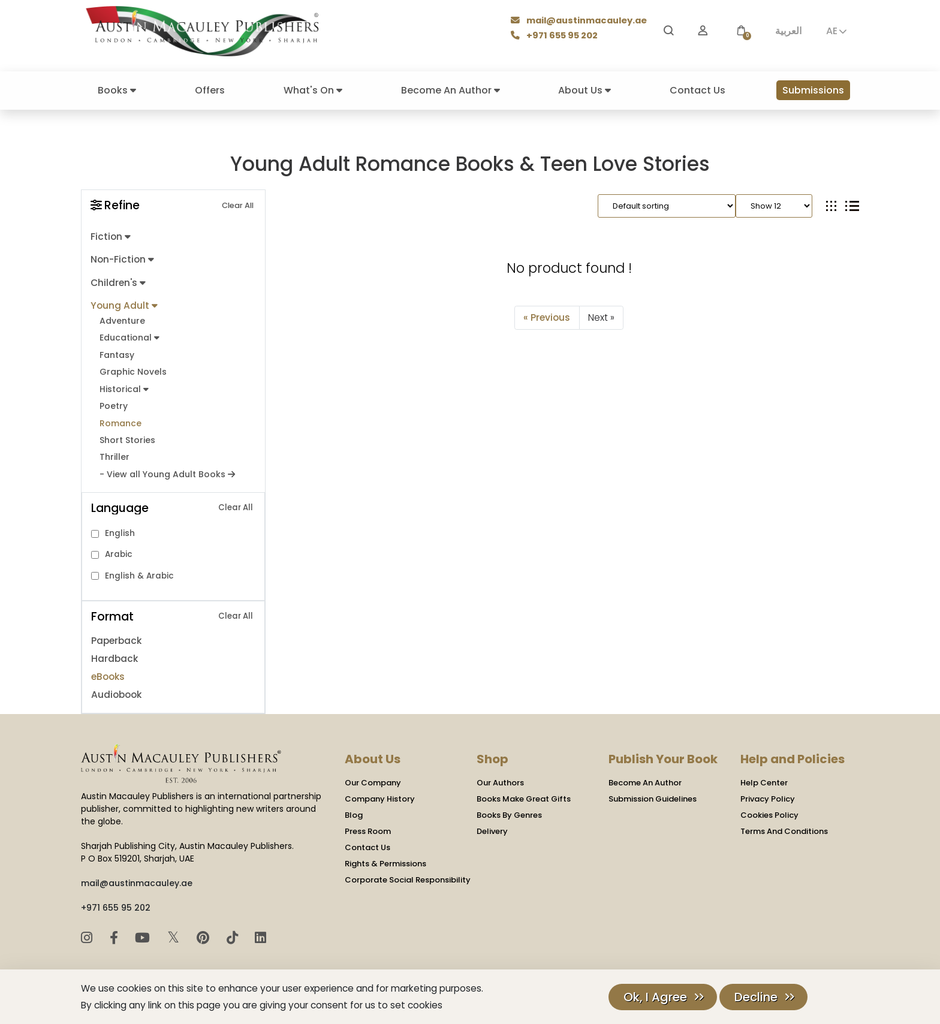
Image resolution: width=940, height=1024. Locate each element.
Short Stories (126, 435)
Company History (380, 793)
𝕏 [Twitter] (175, 930)
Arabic (118, 548)
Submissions (813, 90)
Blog (354, 809)
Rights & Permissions (385, 857)
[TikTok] (234, 931)
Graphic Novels (132, 368)
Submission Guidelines (652, 793)
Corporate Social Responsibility (408, 874)
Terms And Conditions (784, 825)
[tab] (831, 206)
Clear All (238, 205)
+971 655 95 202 (555, 36)
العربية (788, 31)
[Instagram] (88, 931)
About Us (584, 90)
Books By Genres (509, 809)
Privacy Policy (767, 793)
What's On (313, 90)
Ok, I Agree (655, 997)
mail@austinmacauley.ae (580, 22)
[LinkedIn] (260, 931)
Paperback (116, 634)
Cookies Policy (769, 809)
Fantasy (117, 351)
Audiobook (116, 688)
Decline (756, 997)
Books (117, 90)
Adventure (121, 318)
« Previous (547, 317)
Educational (129, 335)
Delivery (492, 825)
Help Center (764, 776)
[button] (741, 31)
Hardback (114, 652)
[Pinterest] (205, 931)
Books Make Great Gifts (524, 793)
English (120, 527)
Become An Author (450, 90)
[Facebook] (116, 931)
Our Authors (500, 776)
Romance (120, 418)
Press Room (368, 825)
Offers (210, 90)
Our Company (373, 776)
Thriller (114, 451)
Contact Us (697, 90)
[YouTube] (144, 931)
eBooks (107, 670)
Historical (123, 385)
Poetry (113, 402)
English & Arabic (139, 570)
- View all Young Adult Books (165, 468)
